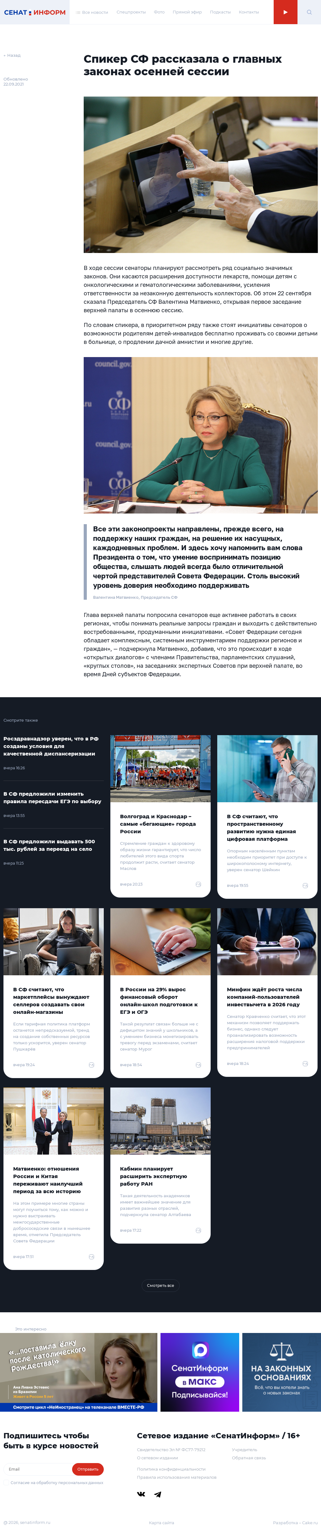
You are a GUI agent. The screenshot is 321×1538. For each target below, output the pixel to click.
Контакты (249, 11)
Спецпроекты (131, 11)
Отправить (87, 1469)
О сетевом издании (157, 1457)
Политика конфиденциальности (171, 1469)
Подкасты (220, 11)
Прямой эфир (187, 11)
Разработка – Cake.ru (295, 1522)
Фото (159, 11)
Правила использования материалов (177, 1477)
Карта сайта (161, 1522)
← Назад (12, 55)
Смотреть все (160, 1285)
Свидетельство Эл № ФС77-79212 (171, 1449)
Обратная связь (249, 1457)
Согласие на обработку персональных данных (57, 1482)
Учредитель (244, 1449)
